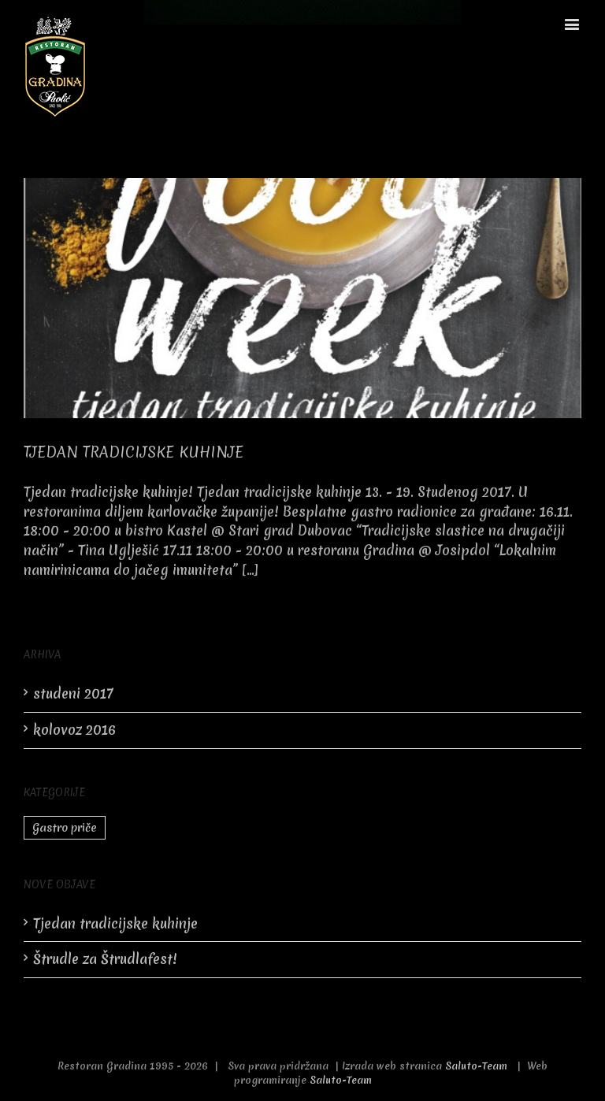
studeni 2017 (73, 693)
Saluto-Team (476, 1066)
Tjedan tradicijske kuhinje (133, 452)
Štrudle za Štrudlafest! (105, 959)
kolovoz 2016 (74, 730)
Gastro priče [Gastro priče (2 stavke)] (64, 828)
